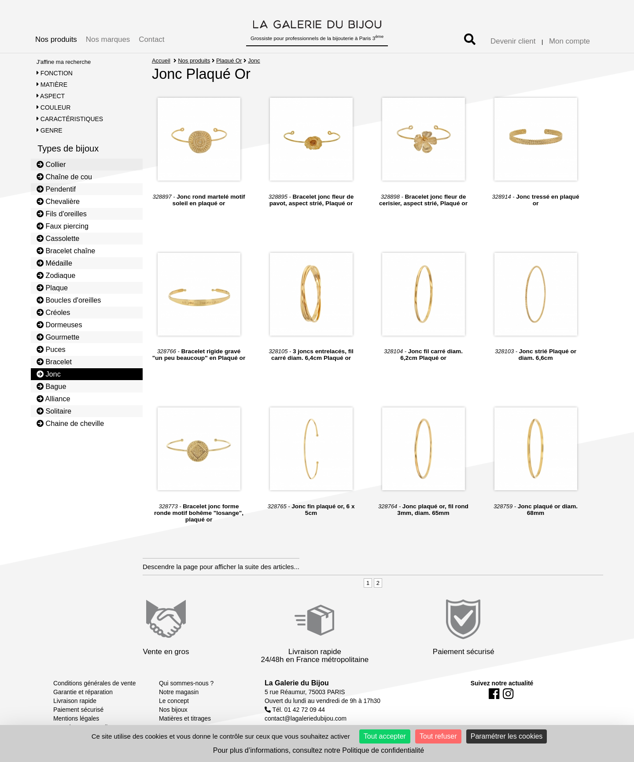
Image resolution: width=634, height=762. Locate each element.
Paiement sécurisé (78, 709)
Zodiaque (56, 275)
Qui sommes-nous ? (186, 683)
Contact (151, 39)
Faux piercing (62, 226)
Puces (51, 349)
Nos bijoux (173, 709)
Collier (51, 164)
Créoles (53, 312)
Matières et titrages (185, 718)
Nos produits (56, 39)
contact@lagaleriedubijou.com (305, 718)
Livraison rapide (74, 700)
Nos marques (108, 39)
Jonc (49, 374)
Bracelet (54, 362)
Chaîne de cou (64, 177)
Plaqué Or (229, 60)
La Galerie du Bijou (297, 683)
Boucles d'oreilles (69, 300)
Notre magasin (179, 691)
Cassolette (58, 238)
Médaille (54, 263)
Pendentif (56, 189)
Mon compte (569, 41)
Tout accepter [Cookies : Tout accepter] (385, 736)
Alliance (53, 399)
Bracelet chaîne (66, 251)
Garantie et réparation (83, 691)
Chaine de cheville (70, 423)
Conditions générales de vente (94, 683)
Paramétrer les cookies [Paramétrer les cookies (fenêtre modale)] (507, 736)
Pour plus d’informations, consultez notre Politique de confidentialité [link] (318, 750)
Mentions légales (76, 718)
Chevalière (58, 201)
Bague (51, 386)
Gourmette (58, 337)
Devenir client (512, 41)
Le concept (174, 700)
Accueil (161, 60)
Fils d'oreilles (62, 214)
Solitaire (54, 411)
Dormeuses (59, 325)
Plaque (52, 288)
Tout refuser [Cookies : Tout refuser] (438, 736)
